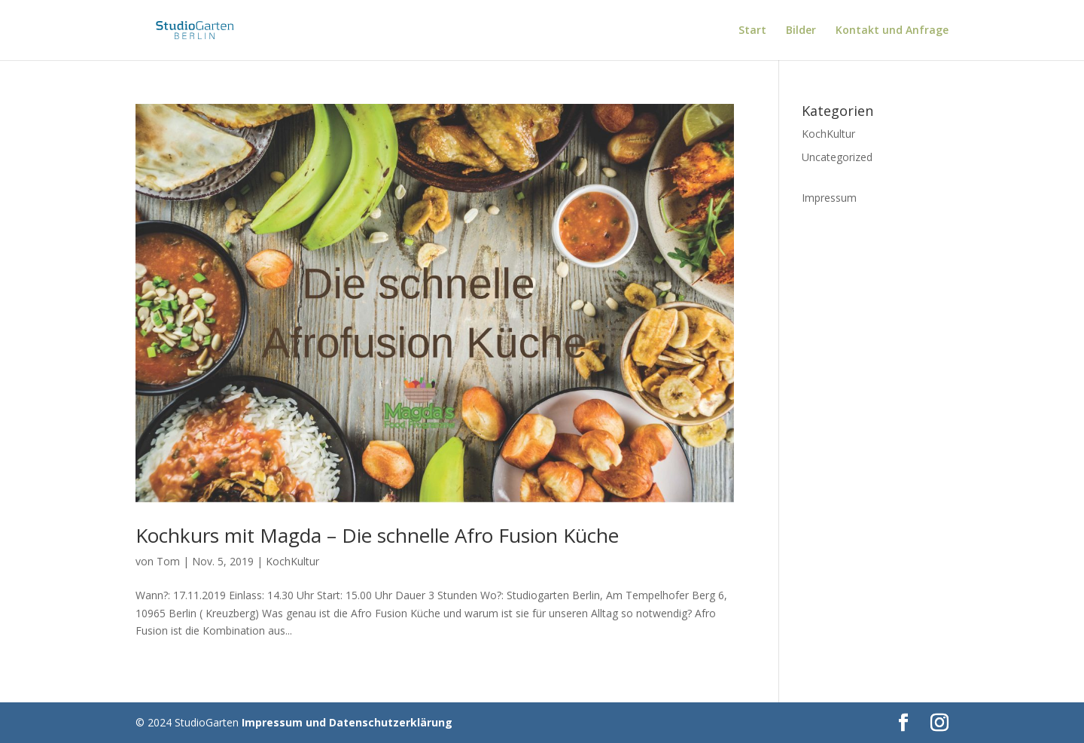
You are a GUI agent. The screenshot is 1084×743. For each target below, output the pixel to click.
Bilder (801, 31)
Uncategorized (837, 157)
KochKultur (292, 561)
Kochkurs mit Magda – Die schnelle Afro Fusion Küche (377, 535)
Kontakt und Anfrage (892, 31)
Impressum (829, 197)
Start (752, 31)
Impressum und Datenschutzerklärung (347, 722)
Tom (168, 561)
